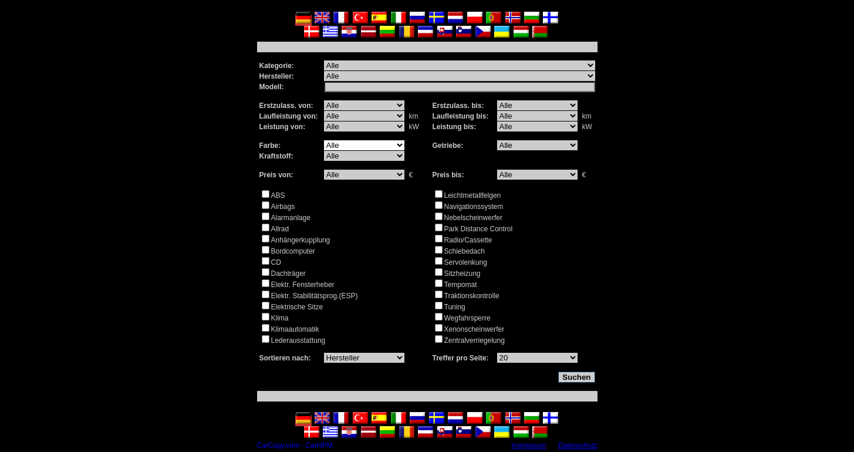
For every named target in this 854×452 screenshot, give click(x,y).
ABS (278, 195)
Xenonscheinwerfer (474, 329)
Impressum (528, 445)
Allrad (280, 229)
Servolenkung (465, 262)
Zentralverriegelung (474, 340)
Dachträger (288, 273)
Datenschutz (578, 445)
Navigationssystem (474, 207)
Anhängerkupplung (300, 240)
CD (276, 262)
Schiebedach (464, 251)
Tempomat (460, 285)
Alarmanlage (290, 218)
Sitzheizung (462, 273)
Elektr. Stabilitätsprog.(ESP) (314, 296)
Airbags (283, 207)
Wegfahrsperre (467, 318)
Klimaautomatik (295, 329)
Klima (280, 318)
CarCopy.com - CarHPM (295, 445)
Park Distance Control (478, 229)
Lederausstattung (298, 340)
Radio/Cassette (468, 240)
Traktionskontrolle (471, 296)
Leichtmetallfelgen (472, 195)
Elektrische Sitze (297, 307)
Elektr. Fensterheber (303, 285)
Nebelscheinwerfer (473, 218)
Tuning (454, 307)
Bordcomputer (293, 251)
